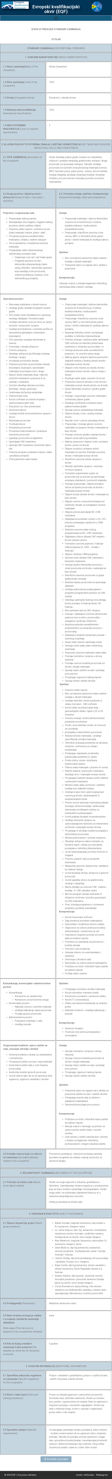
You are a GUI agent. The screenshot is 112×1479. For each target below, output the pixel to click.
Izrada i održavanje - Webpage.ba (92, 1475)
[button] (56, 18)
